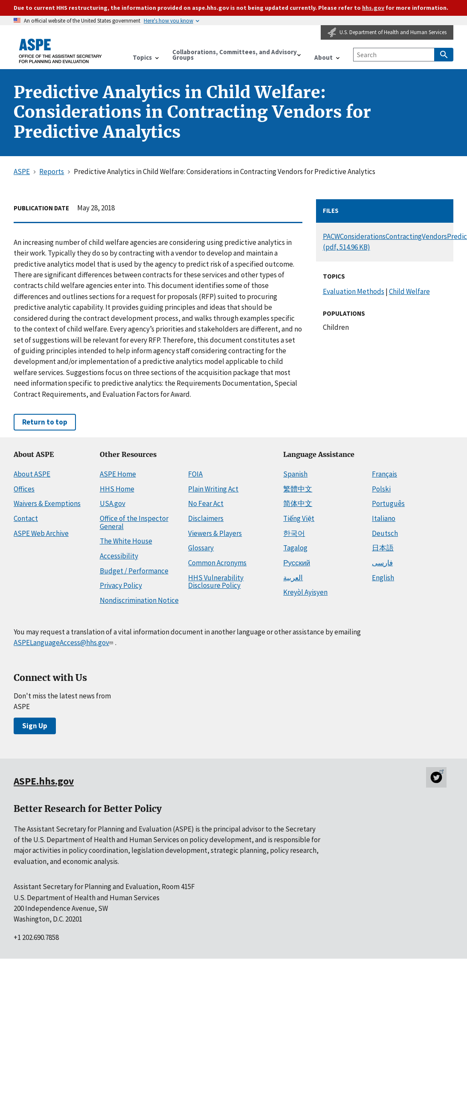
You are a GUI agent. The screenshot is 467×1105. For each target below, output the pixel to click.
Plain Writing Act (213, 489)
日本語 (383, 547)
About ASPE (32, 474)
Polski (381, 489)
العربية (293, 577)
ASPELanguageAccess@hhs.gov (64, 642)
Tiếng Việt (298, 518)
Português (388, 503)
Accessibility (119, 556)
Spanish (295, 474)
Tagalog (295, 547)
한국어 (294, 533)
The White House (126, 541)
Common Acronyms (217, 562)
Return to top (44, 422)
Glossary (201, 547)
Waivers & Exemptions (47, 503)
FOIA (195, 474)
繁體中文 (297, 489)
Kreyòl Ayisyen (305, 592)
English (383, 577)
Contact (26, 518)
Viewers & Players (215, 533)
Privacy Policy (121, 585)
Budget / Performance (134, 571)
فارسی (382, 562)
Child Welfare (409, 291)
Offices (24, 489)
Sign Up (34, 725)
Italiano (383, 518)
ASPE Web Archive (41, 533)
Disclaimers (205, 518)
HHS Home (117, 489)
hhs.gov (373, 8)
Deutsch (385, 533)
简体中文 (297, 503)
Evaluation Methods (353, 291)
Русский (296, 562)
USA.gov (112, 503)
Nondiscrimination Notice (139, 600)
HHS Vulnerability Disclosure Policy (216, 581)
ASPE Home (118, 474)
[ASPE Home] (60, 51)
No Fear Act (205, 503)
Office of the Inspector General (134, 522)
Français (384, 474)
